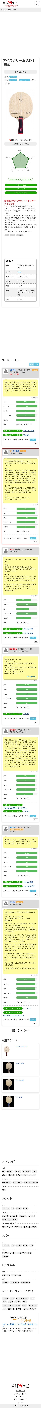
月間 (37, 364)
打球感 (34, 1227)
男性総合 (10, 1171)
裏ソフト (5, 1253)
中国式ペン (23, 1216)
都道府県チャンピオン (17, 829)
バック (4, 1175)
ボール (24, 1305)
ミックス (16, 451)
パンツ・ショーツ (22, 1298)
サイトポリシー (20, 1397)
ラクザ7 (26, 714)
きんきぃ (12, 902)
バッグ (10, 1302)
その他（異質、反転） (9, 1219)
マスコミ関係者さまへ (20, 1399)
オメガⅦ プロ (28, 629)
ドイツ (14, 1275)
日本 (3, 1275)
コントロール (25, 1227)
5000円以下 (26, 1171)
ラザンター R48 (28, 431)
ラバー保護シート (8, 1309)
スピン (17, 1227)
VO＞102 (26, 435)
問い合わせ (20, 1402)
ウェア (12, 1298)
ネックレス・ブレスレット (11, 1305)
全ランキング (6, 1182)
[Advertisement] (20, 33)
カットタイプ (25, 1282)
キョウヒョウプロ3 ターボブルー (15, 808)
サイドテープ (33, 1305)
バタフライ (6, 1208)
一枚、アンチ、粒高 (24, 1253)
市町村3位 (19, 902)
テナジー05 (27, 1008)
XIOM (31, 1245)
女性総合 (18, 1171)
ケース (4, 1302)
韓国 (19, 1275)
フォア (34, 1171)
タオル (24, 1302)
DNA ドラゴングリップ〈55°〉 (13, 1015)
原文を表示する (32, 677)
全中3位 (35, 370)
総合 (3, 1171)
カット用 (32, 1216)
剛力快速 (26, 811)
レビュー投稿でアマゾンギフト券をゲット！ (20, 1325)
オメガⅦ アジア (28, 886)
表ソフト (11, 1175)
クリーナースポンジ (29, 1309)
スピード (10, 1227)
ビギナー (22, 451)
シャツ (32, 1298)
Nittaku (18, 1208)
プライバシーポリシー (20, 1394)
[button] (20, 114)
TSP (12, 1208)
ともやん (12, 370)
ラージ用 (5, 1256)
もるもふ (12, 827)
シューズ (5, 1298)
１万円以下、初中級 (31, 1182)
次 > (26, 1030)
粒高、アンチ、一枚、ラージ (26, 1175)
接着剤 (18, 1309)
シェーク (5, 1216)
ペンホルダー (17, 1182)
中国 (8, 1275)
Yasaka (25, 1208)
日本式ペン (14, 1216)
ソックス (18, 1302)
